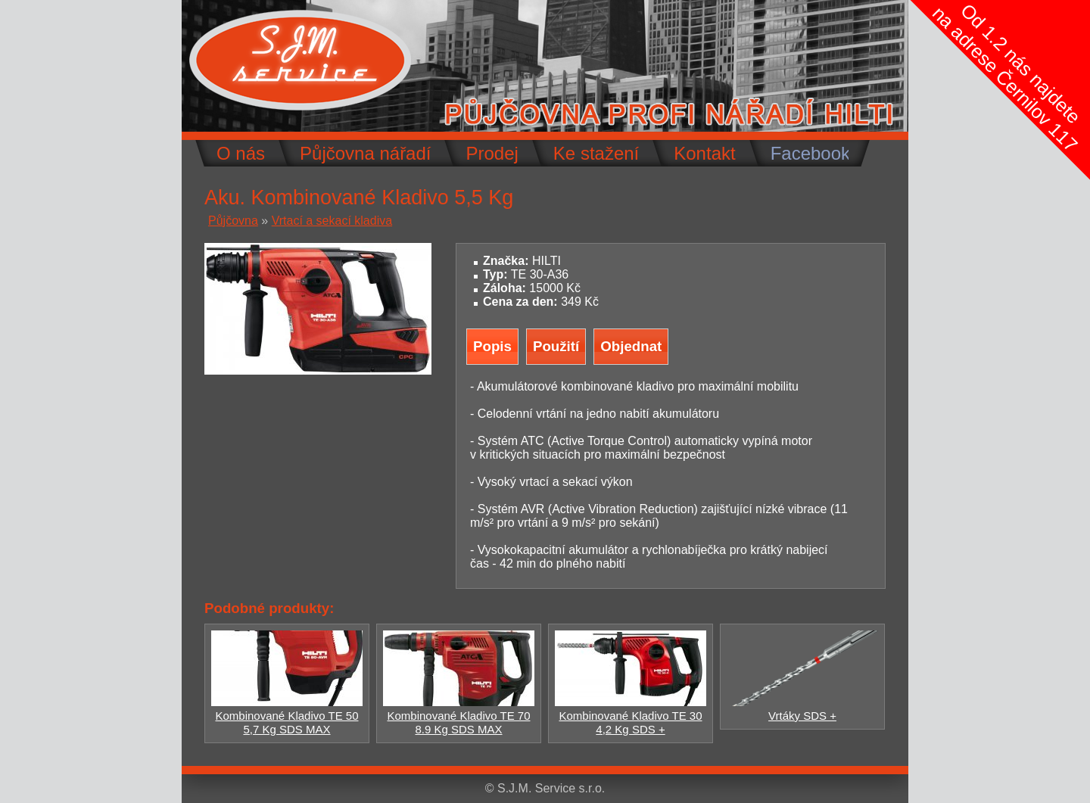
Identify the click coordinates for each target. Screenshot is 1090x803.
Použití (556, 346)
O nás (240, 153)
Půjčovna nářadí (365, 153)
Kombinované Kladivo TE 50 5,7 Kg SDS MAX (287, 716)
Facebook (810, 153)
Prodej (492, 153)
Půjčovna (233, 220)
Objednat (631, 346)
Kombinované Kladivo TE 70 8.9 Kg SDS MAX (458, 716)
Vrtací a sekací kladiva (332, 220)
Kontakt (704, 153)
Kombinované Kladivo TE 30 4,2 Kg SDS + (630, 716)
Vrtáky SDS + (802, 709)
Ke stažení (596, 153)
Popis (492, 346)
